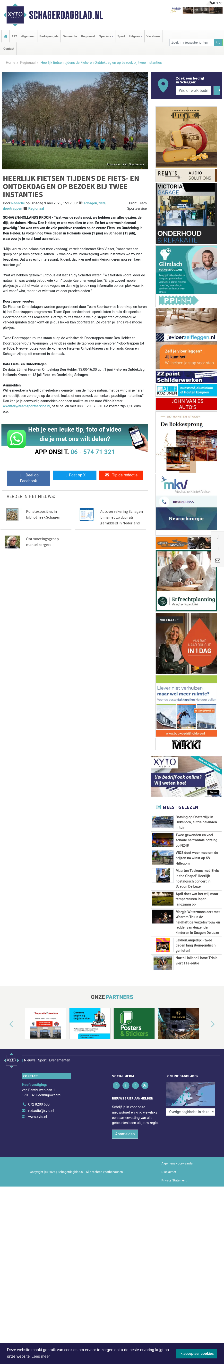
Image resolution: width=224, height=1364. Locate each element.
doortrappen (12, 209)
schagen (90, 203)
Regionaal (88, 36)
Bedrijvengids (49, 36)
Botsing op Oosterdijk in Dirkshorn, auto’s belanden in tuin (196, 822)
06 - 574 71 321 (92, 452)
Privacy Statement (174, 1198)
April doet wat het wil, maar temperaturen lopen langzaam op (197, 899)
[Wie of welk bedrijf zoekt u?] (193, 90)
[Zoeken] (218, 42)
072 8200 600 (39, 1122)
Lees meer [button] (41, 1356)
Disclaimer (169, 1189)
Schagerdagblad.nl (66, 15)
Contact (8, 48)
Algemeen (28, 36)
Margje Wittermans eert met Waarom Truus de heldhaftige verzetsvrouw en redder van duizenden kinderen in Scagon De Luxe (198, 922)
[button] (6, 1047)
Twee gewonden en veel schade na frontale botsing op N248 (196, 840)
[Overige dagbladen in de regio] (190, 1111)
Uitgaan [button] (134, 36)
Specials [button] (105, 36)
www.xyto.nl (37, 1134)
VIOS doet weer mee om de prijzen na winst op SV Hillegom (197, 858)
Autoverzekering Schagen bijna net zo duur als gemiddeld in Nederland (121, 517)
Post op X (75, 475)
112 (14, 36)
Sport (121, 36)
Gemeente (70, 36)
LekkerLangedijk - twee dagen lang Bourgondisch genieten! (196, 945)
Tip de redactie (121, 475)
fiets (102, 203)
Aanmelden (125, 1151)
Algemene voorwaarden (178, 1180)
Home (10, 63)
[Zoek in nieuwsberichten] (191, 42)
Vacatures (153, 36)
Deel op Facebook (28, 478)
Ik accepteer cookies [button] (197, 1354)
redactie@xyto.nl (41, 1128)
